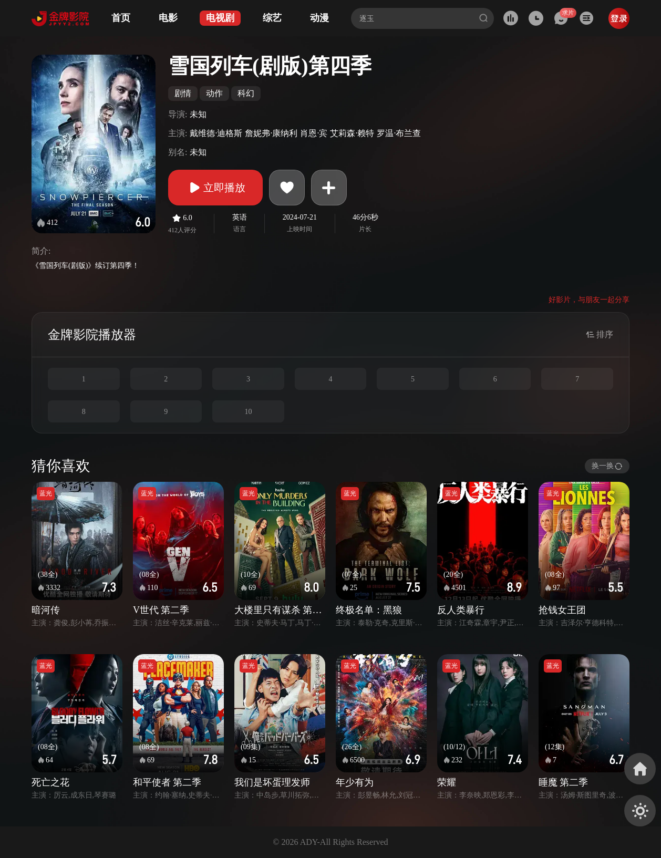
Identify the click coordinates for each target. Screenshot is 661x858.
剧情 (182, 93)
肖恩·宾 (313, 133)
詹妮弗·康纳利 (271, 133)
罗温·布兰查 (399, 133)
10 (248, 412)
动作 (214, 93)
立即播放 (215, 188)
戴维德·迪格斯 (216, 133)
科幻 (245, 93)
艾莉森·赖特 (352, 133)
